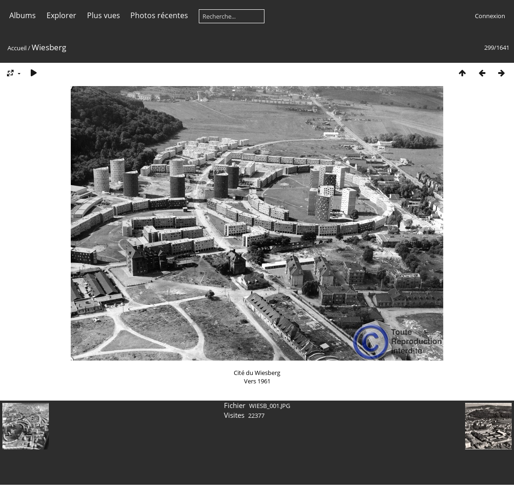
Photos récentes (159, 15)
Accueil (17, 48)
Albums (22, 15)
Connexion (490, 16)
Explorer (61, 15)
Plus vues (103, 15)
